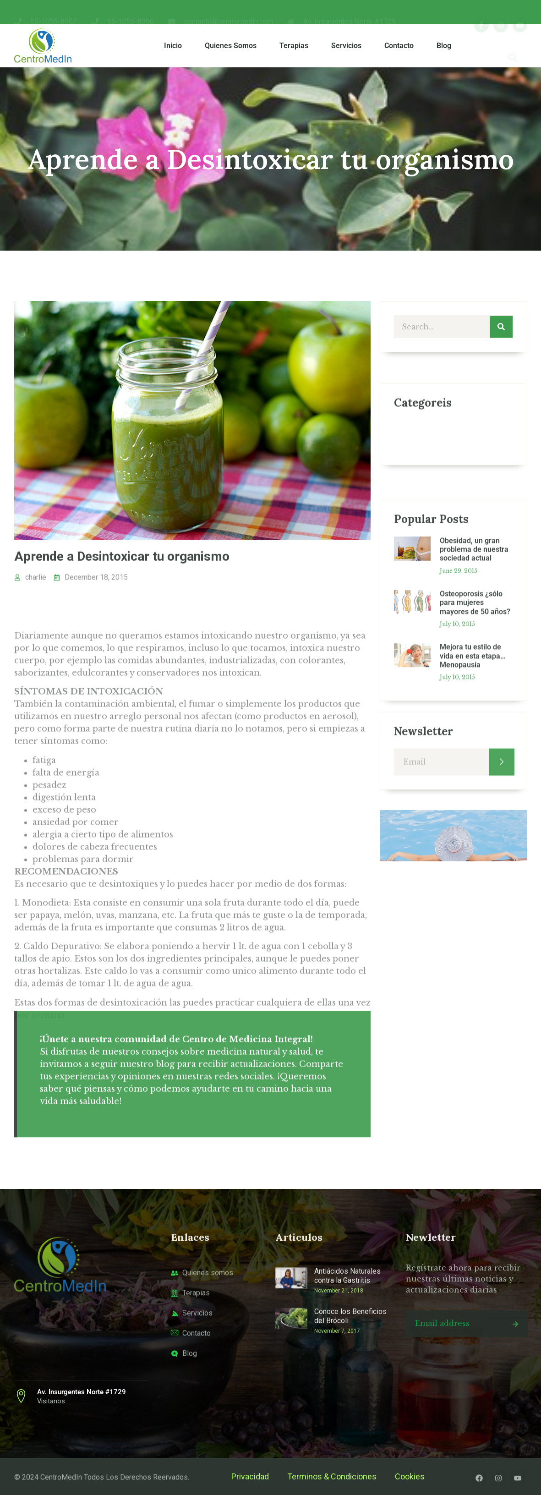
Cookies (410, 1476)
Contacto (399, 45)
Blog (444, 45)
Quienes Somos (231, 45)
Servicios (346, 45)
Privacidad (250, 1476)
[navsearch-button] (513, 45)
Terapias (293, 45)
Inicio (173, 45)
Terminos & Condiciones (332, 1476)
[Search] (501, 327)
